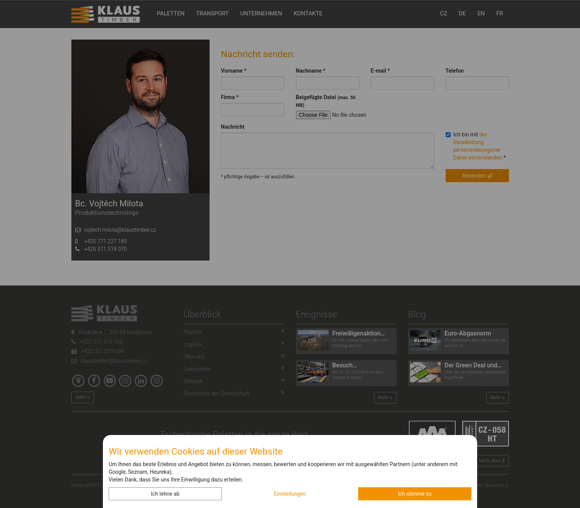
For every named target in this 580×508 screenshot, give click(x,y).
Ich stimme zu (415, 494)
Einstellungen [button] (290, 494)
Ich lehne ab (165, 494)
